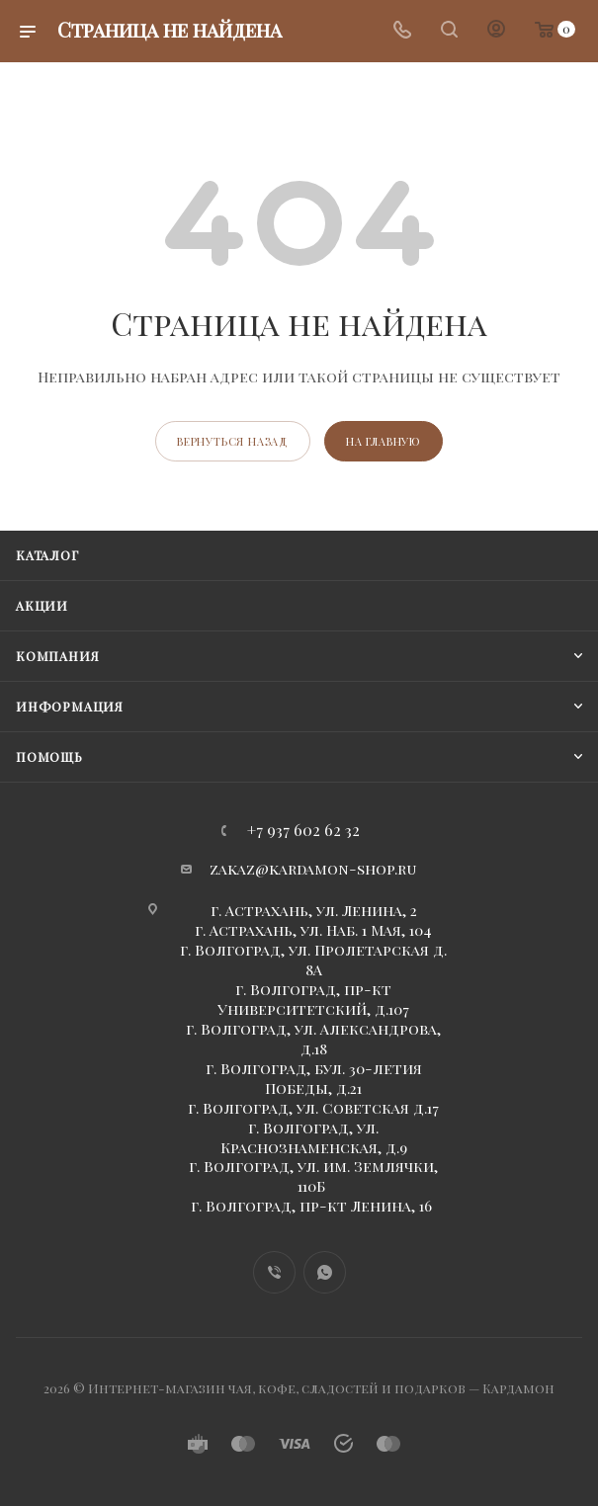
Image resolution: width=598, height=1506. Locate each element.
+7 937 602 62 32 (303, 830)
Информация (70, 706)
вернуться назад (233, 441)
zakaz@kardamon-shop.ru (313, 868)
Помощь (49, 756)
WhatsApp (324, 1272)
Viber (274, 1272)
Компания (57, 655)
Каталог (47, 554)
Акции (42, 605)
